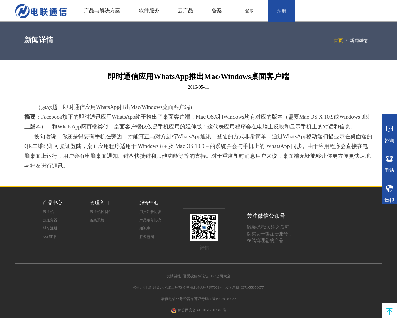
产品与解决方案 (102, 10)
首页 (338, 40)
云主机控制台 (101, 212)
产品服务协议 (150, 220)
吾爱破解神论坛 (196, 276)
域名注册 (50, 228)
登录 (249, 10)
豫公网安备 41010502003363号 (202, 310)
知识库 (144, 228)
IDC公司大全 (220, 276)
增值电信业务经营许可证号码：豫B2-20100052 (198, 299)
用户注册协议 (150, 212)
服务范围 (146, 237)
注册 (281, 11)
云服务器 (50, 220)
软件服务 (149, 10)
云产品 (185, 10)
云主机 (48, 212)
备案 (217, 10)
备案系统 (97, 220)
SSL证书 (49, 237)
